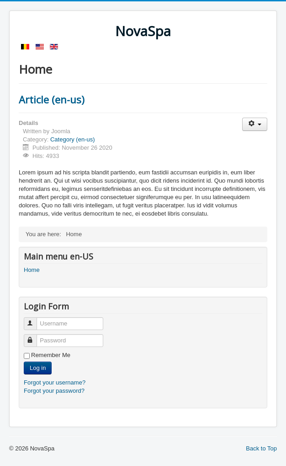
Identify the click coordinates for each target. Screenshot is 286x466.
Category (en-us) (72, 139)
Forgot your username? (54, 382)
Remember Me (50, 355)
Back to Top (261, 448)
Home (32, 269)
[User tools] (254, 124)
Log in (38, 367)
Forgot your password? (54, 390)
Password (34, 336)
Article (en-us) (52, 99)
